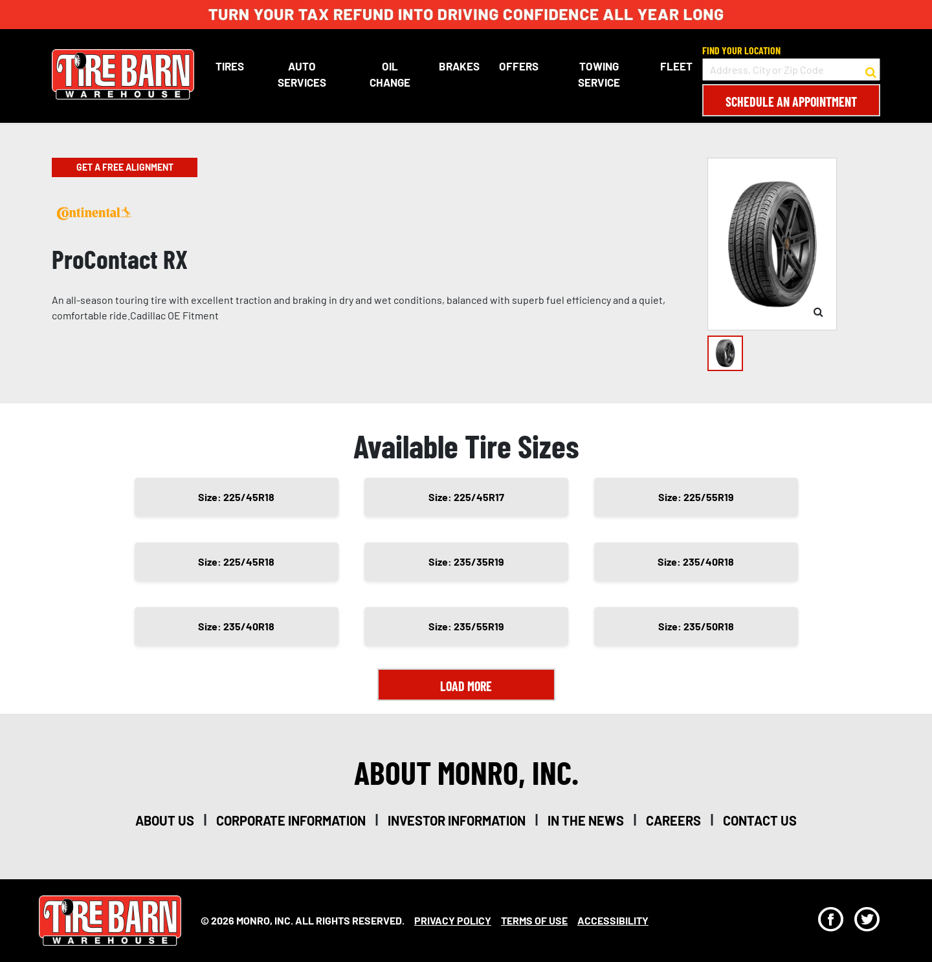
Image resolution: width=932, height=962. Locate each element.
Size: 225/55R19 (696, 497)
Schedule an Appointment (791, 101)
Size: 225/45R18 (236, 497)
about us (164, 820)
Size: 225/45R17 (466, 497)
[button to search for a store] (870, 70)
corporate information (291, 820)
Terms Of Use (534, 920)
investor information (457, 820)
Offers (518, 65)
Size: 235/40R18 (696, 561)
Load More (466, 686)
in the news (586, 820)
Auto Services (302, 74)
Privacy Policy (452, 920)
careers (673, 820)
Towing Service (599, 74)
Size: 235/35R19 (466, 561)
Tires (230, 65)
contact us (760, 820)
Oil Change (390, 74)
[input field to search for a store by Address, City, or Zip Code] (791, 69)
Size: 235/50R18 (696, 626)
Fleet (676, 65)
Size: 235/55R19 (466, 626)
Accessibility (613, 920)
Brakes (459, 65)
